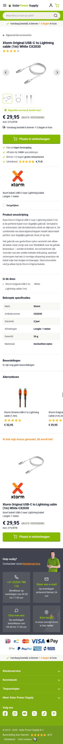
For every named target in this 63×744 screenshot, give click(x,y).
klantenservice (31, 563)
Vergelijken (12, 205)
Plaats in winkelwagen (31, 139)
